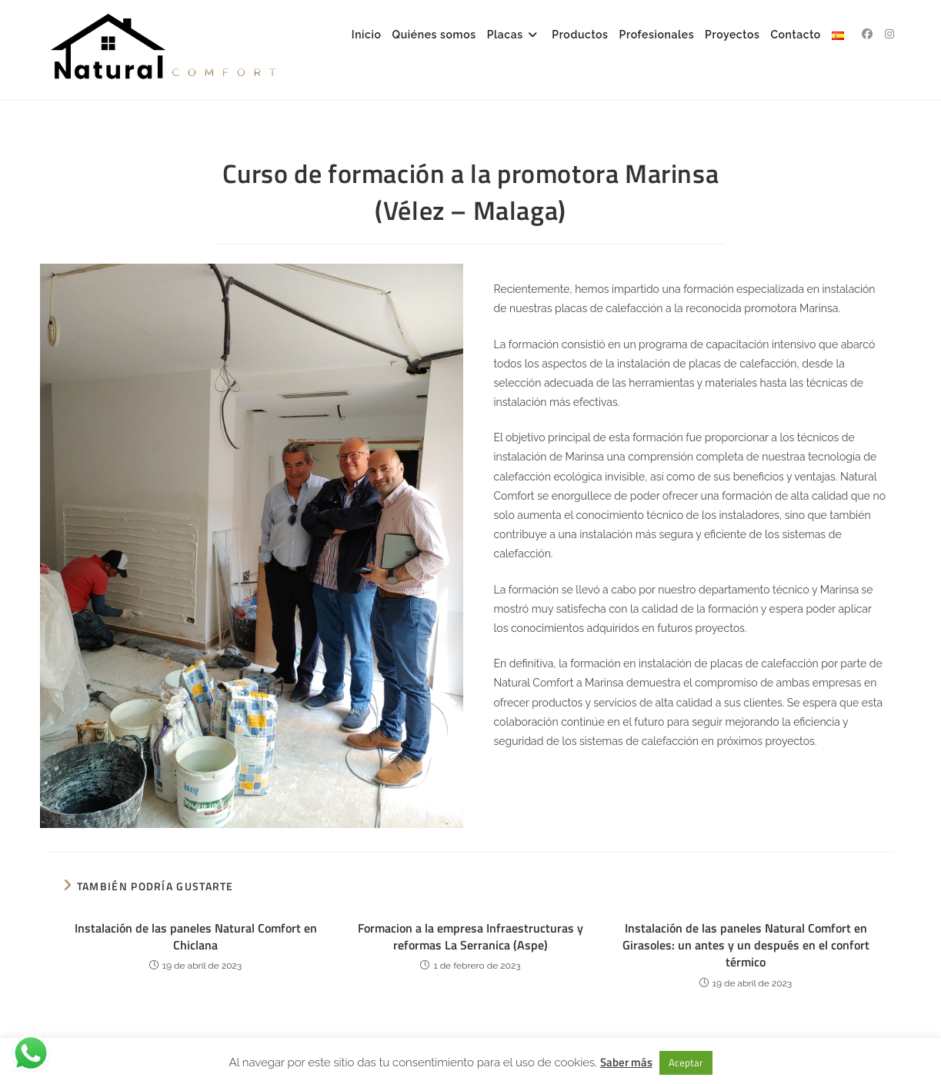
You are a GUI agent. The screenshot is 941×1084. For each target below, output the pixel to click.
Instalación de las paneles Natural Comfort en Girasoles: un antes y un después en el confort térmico (745, 945)
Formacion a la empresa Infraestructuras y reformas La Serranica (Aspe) (470, 936)
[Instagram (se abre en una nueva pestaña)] (889, 33)
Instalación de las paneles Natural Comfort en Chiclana (196, 936)
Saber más (626, 1062)
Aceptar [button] (686, 1062)
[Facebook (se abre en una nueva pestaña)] (867, 33)
